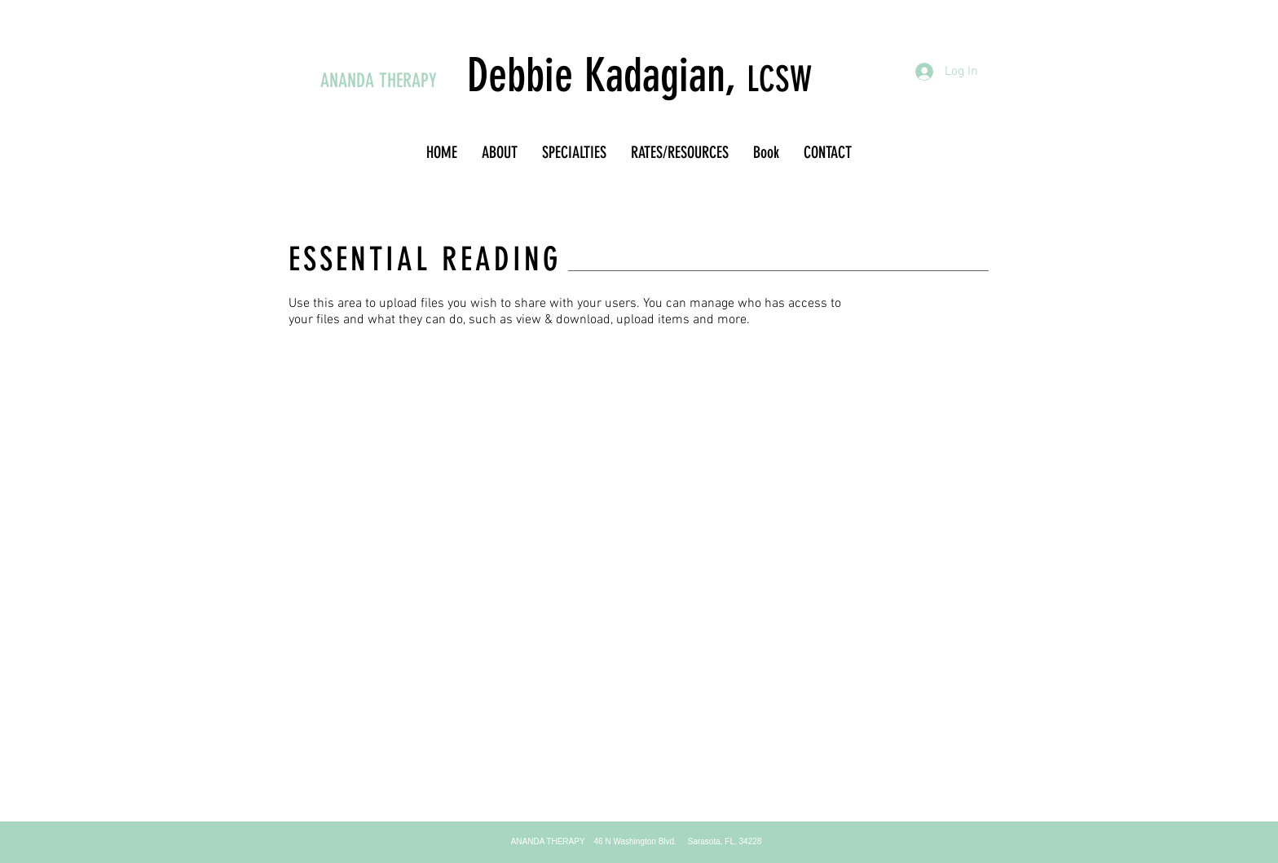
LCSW (779, 79)
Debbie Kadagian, (607, 75)
